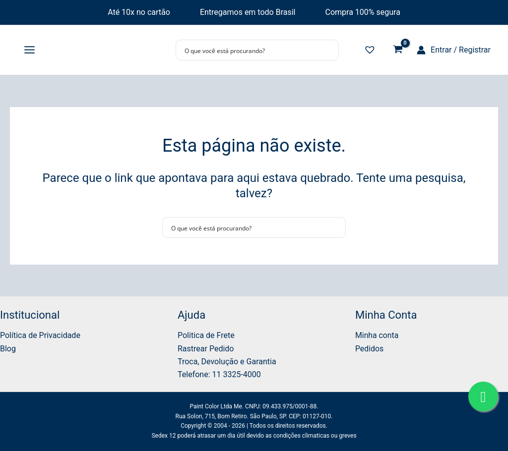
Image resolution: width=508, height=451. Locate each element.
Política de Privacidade (40, 335)
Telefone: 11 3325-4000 (219, 374)
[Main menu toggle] (29, 50)
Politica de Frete (206, 335)
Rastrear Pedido (206, 348)
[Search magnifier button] (328, 50)
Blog (8, 348)
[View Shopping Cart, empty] (397, 50)
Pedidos (369, 348)
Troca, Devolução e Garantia (227, 361)
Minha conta (377, 335)
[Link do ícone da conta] (454, 50)
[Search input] (251, 50)
